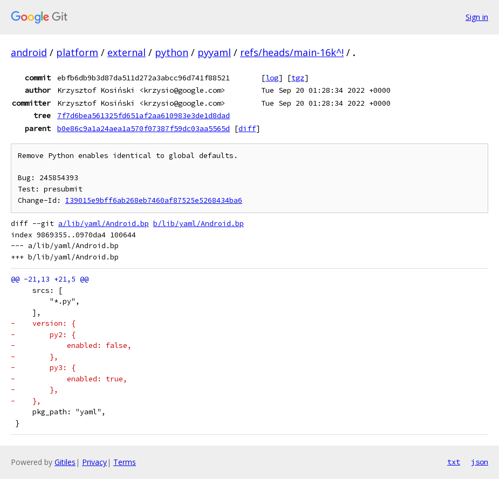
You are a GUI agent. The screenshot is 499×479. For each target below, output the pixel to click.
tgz (297, 78)
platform (77, 52)
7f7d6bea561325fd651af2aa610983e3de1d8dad (143, 115)
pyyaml (214, 52)
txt (453, 462)
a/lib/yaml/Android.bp (103, 223)
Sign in (477, 17)
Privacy (94, 462)
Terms (124, 462)
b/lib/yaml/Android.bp (198, 223)
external (126, 52)
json (479, 462)
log (271, 78)
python (171, 52)
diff (247, 128)
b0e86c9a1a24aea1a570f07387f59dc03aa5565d (143, 128)
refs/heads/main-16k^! (292, 52)
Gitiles (65, 462)
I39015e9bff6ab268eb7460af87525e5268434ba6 (153, 200)
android (29, 52)
